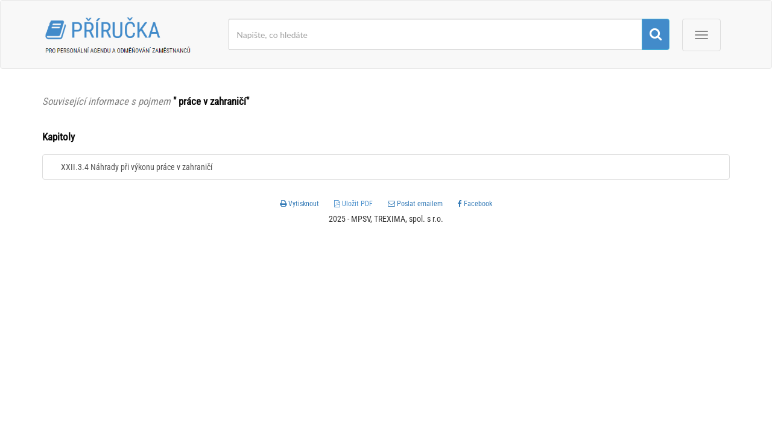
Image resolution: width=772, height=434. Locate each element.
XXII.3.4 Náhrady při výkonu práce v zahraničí (136, 167)
